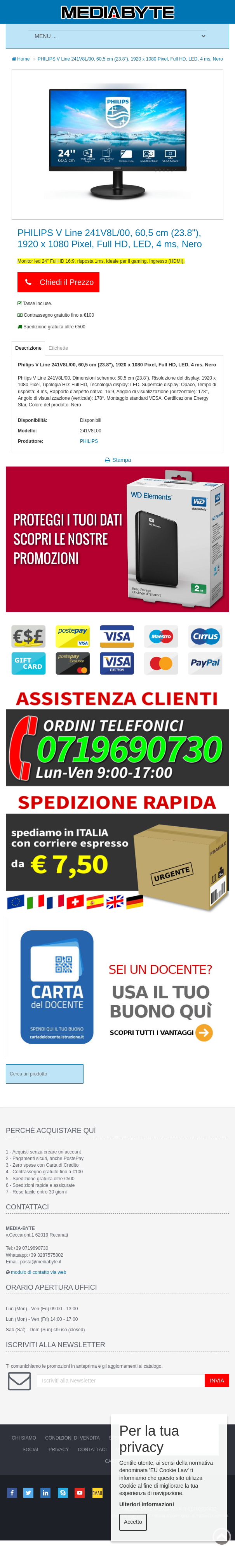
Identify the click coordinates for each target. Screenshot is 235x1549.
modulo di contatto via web (38, 1272)
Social (31, 1449)
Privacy (59, 1449)
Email (98, 1492)
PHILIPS (89, 441)
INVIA (217, 1380)
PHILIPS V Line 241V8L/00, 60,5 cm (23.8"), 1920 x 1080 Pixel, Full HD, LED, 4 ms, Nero (130, 59)
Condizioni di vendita (72, 1438)
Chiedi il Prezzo (58, 282)
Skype (63, 1492)
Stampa (117, 460)
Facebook (11, 1492)
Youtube (80, 1492)
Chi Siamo (24, 1438)
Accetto (133, 1522)
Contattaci (92, 1449)
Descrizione (28, 348)
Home (21, 59)
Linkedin (46, 1492)
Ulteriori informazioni (146, 1504)
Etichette (58, 348)
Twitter (29, 1492)
